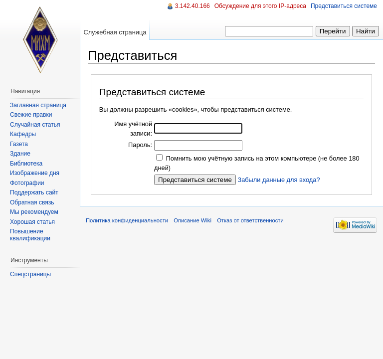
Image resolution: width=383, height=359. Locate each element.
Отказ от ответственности (250, 220)
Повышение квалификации (30, 235)
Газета (19, 144)
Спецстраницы (30, 274)
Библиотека (26, 163)
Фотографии (27, 183)
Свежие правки (31, 114)
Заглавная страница (38, 105)
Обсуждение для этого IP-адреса (260, 5)
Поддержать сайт (34, 192)
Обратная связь (32, 202)
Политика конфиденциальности (127, 220)
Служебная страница (114, 32)
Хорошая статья (32, 221)
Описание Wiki (192, 220)
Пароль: (140, 145)
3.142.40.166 (192, 5)
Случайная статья (35, 124)
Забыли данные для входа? (278, 179)
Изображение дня (34, 173)
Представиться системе (344, 5)
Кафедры (23, 134)
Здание (20, 153)
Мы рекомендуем (34, 211)
